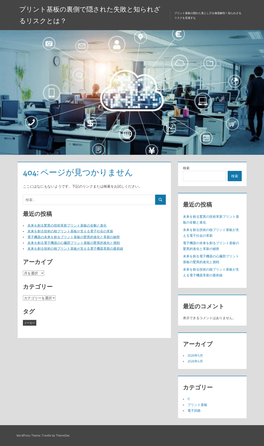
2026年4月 (195, 361)
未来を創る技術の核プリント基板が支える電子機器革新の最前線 (75, 248)
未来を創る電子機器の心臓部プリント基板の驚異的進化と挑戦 (73, 243)
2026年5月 (195, 355)
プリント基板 (197, 405)
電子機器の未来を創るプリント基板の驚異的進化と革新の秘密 (73, 237)
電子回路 (194, 410)
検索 (186, 168)
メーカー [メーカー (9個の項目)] (29, 322)
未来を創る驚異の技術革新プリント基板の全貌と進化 (67, 225)
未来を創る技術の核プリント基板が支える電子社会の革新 (70, 231)
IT (188, 399)
